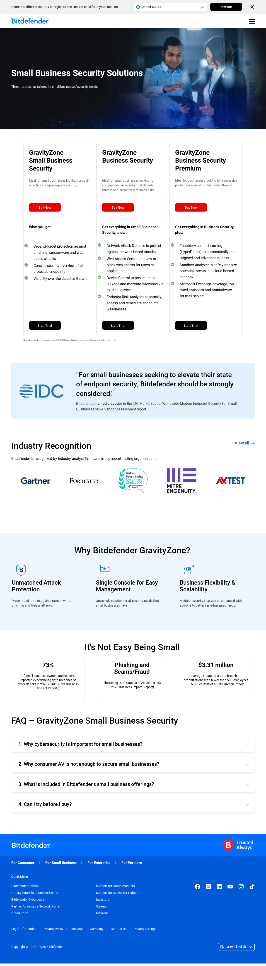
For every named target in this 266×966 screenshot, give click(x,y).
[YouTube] (230, 889)
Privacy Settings (145, 931)
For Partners (131, 865)
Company (97, 931)
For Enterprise (99, 865)
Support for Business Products (117, 895)
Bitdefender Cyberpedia (27, 902)
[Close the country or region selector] (253, 7)
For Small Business (61, 865)
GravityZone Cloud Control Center (34, 895)
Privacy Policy (53, 931)
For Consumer (22, 865)
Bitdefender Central (25, 888)
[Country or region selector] (170, 7)
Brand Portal (20, 916)
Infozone (102, 916)
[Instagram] (241, 889)
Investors (102, 902)
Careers (101, 909)
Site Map (76, 931)
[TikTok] (252, 889)
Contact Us (118, 931)
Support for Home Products (115, 888)
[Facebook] (197, 889)
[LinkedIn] (219, 889)
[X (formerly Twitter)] (208, 889)
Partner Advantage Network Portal (35, 909)
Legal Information (23, 931)
